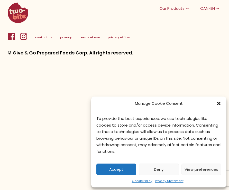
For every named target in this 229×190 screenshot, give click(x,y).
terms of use (89, 37)
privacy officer (119, 37)
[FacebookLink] (14, 39)
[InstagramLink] (23, 39)
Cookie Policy (142, 181)
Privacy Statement (169, 181)
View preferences (201, 169)
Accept (116, 169)
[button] (218, 103)
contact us (43, 37)
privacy (66, 37)
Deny (158, 169)
